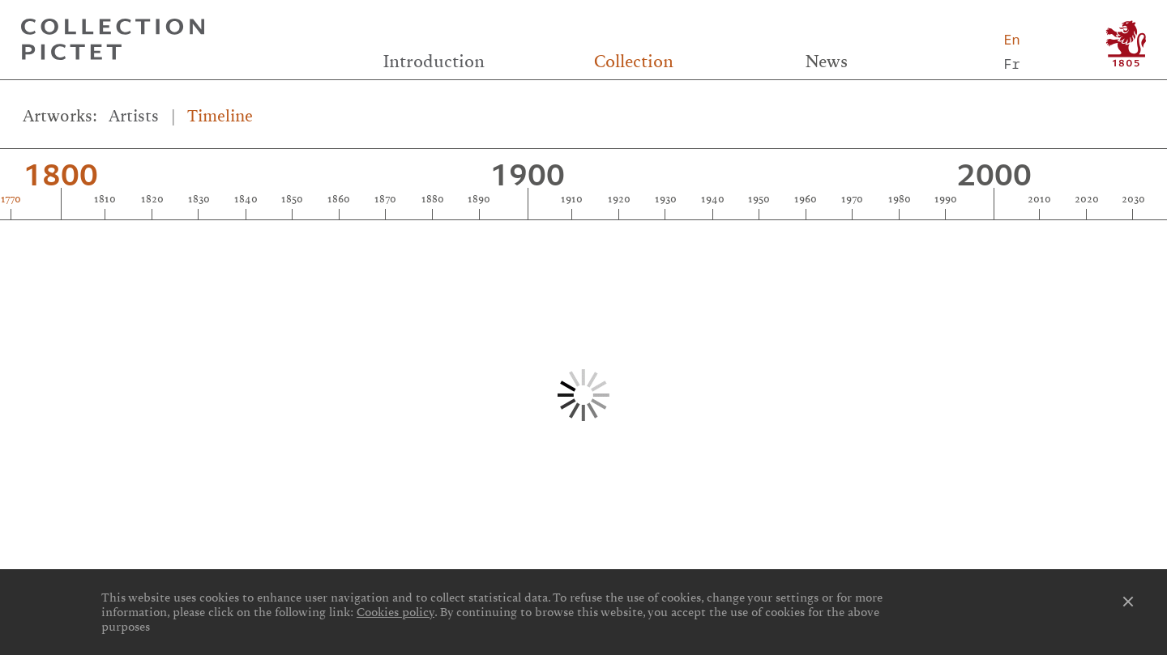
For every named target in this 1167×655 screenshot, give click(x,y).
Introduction (434, 61)
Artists (134, 116)
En (1011, 39)
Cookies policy (395, 612)
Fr (1011, 63)
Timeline (220, 116)
